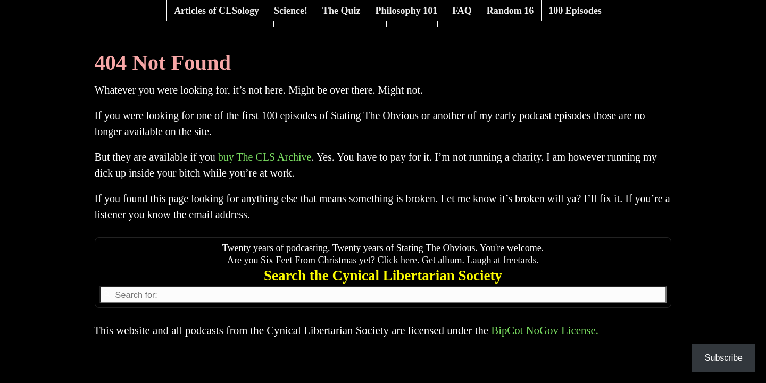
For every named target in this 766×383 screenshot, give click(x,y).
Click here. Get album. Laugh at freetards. (458, 260)
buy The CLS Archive (265, 157)
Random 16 (510, 10)
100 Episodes (575, 10)
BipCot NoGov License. (544, 330)
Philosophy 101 (407, 10)
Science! (290, 10)
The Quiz (341, 10)
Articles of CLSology (216, 10)
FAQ (462, 10)
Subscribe (724, 357)
